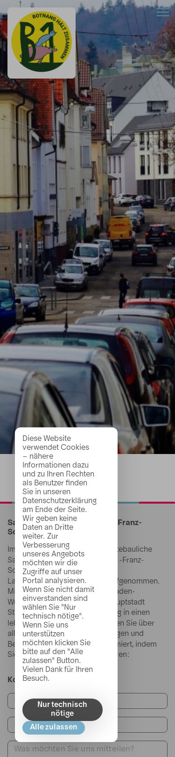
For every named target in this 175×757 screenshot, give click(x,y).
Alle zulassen (53, 727)
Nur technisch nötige (62, 709)
